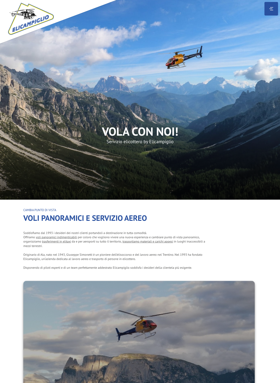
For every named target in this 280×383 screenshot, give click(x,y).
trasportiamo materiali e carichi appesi (147, 241)
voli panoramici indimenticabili (56, 237)
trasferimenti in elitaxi (56, 241)
